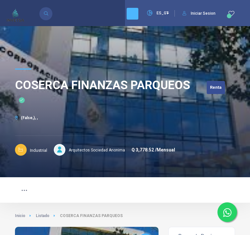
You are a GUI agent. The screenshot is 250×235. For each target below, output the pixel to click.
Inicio (20, 215)
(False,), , (26, 118)
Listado (42, 215)
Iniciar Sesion (199, 13)
